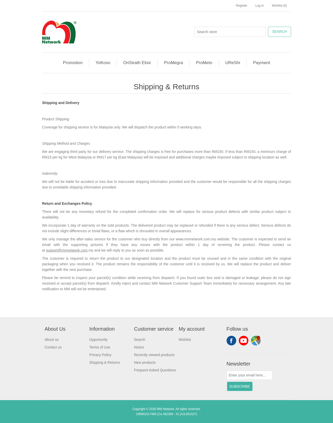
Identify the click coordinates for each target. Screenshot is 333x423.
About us (52, 340)
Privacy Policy (100, 355)
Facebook (231, 340)
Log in (259, 5)
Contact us (53, 347)
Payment (261, 62)
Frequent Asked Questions (155, 370)
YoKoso (103, 62)
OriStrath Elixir (137, 62)
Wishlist (185, 340)
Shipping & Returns (104, 362)
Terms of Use (99, 347)
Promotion (73, 62)
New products (145, 362)
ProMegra (173, 62)
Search (139, 340)
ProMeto (204, 62)
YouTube (243, 340)
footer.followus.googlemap (256, 340)
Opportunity (98, 340)
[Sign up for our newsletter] (249, 375)
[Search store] (230, 32)
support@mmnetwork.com (67, 250)
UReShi (232, 62)
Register (241, 5)
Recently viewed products (154, 355)
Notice (139, 347)
